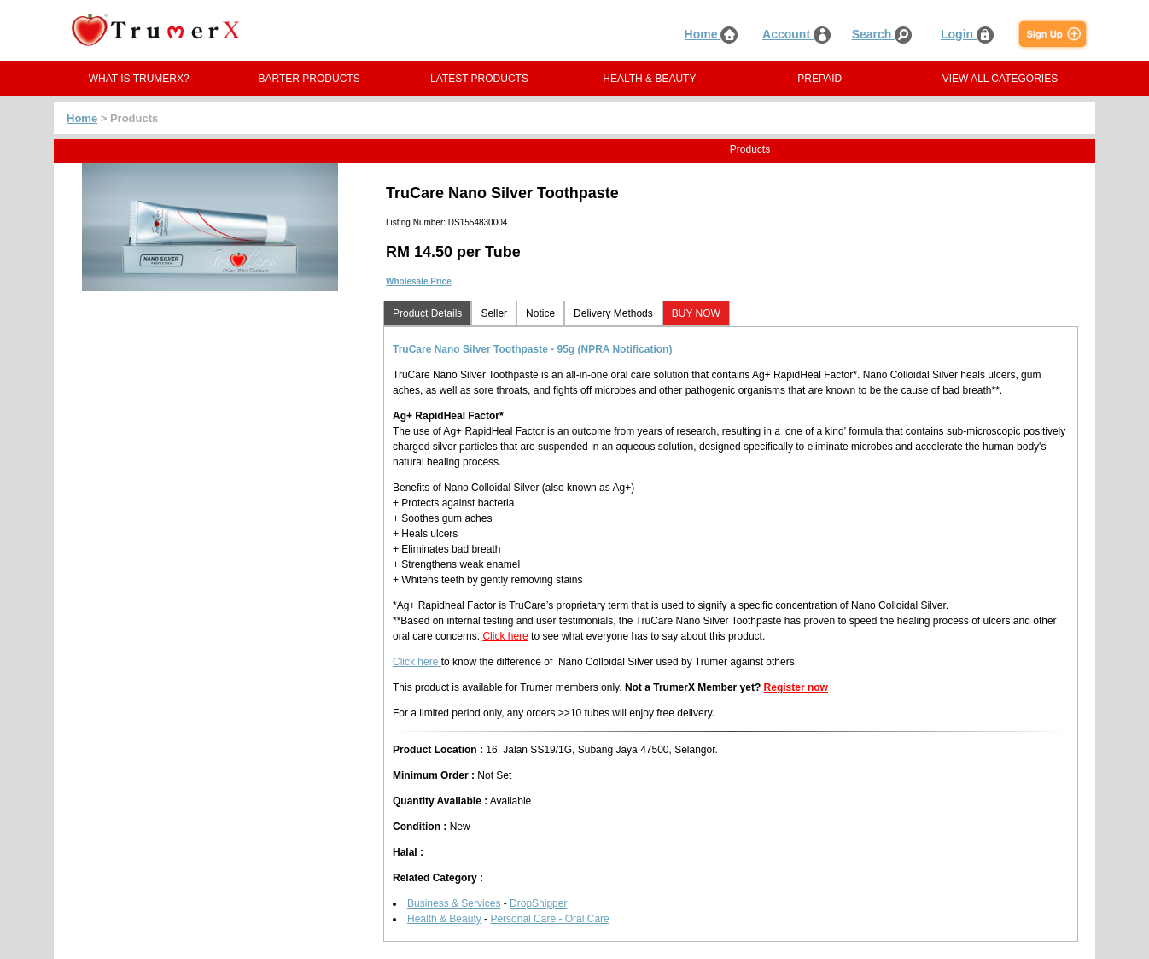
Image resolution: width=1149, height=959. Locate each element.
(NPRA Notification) (625, 349)
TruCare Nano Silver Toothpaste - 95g (483, 349)
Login (967, 34)
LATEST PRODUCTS (479, 79)
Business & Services (453, 903)
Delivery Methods (613, 313)
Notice (540, 313)
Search (882, 34)
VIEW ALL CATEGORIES (1000, 79)
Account (796, 34)
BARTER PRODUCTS (309, 79)
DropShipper (538, 903)
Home (711, 34)
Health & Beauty (444, 919)
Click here (505, 636)
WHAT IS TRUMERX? (139, 79)
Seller (494, 313)
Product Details (427, 313)
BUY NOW (696, 313)
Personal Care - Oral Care (549, 919)
